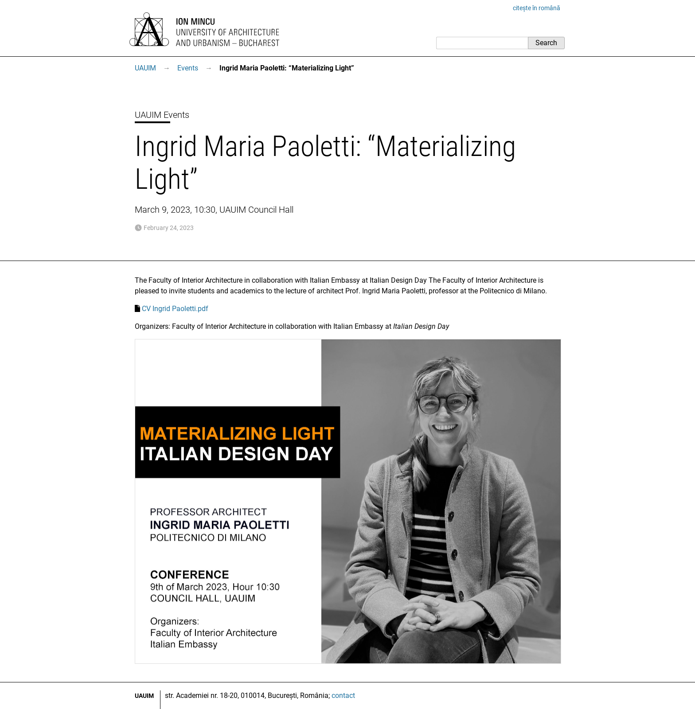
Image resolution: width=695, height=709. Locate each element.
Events (187, 68)
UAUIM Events (162, 114)
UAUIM (145, 68)
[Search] (482, 43)
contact (343, 695)
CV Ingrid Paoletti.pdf (175, 308)
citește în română (536, 8)
